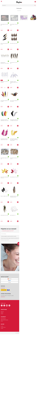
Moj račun (2, 311)
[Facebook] (2, 305)
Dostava (2, 313)
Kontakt (2, 328)
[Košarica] (35, 1)
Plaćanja (2, 312)
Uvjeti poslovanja (3, 318)
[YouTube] (7, 305)
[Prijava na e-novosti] (36, 234)
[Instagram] (4, 305)
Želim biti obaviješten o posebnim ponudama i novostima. (9, 236)
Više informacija (3, 296)
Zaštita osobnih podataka (33, 238)
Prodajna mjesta (3, 327)
